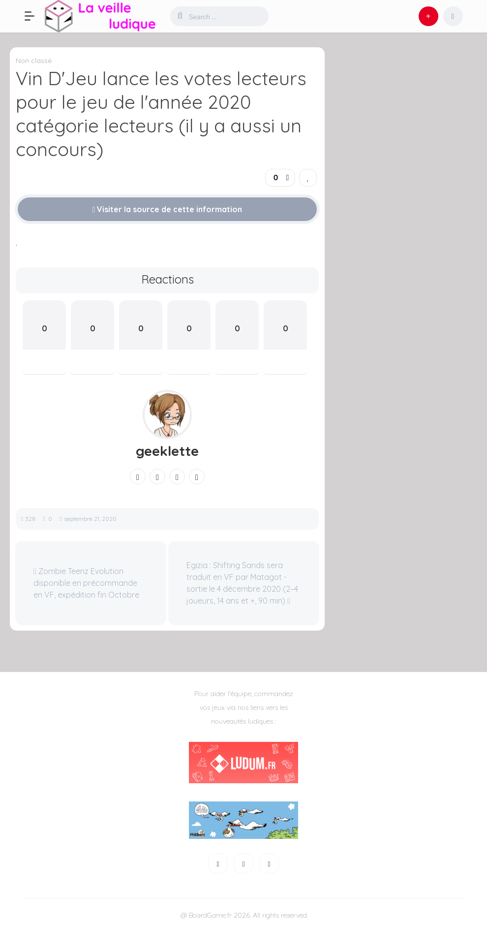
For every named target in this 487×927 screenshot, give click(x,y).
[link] (308, 178)
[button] (34, 16)
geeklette (167, 451)
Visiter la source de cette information (167, 209)
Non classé (34, 60)
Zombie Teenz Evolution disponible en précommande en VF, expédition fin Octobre (86, 583)
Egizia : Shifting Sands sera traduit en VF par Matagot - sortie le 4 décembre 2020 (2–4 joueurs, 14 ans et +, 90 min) (242, 583)
